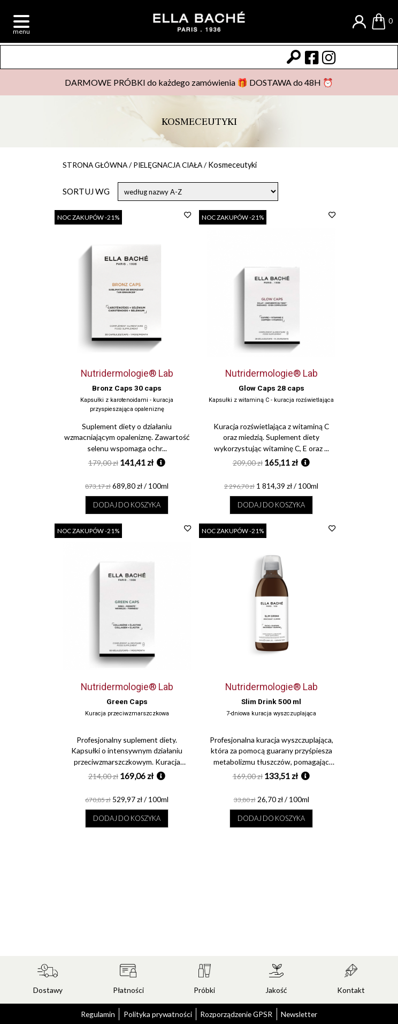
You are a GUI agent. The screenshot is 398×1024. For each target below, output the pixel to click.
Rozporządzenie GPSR (240, 1014)
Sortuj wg (86, 192)
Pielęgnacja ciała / (183, 165)
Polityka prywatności (154, 1014)
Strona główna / (102, 165)
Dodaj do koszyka (127, 510)
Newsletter (309, 1014)
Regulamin (87, 1014)
